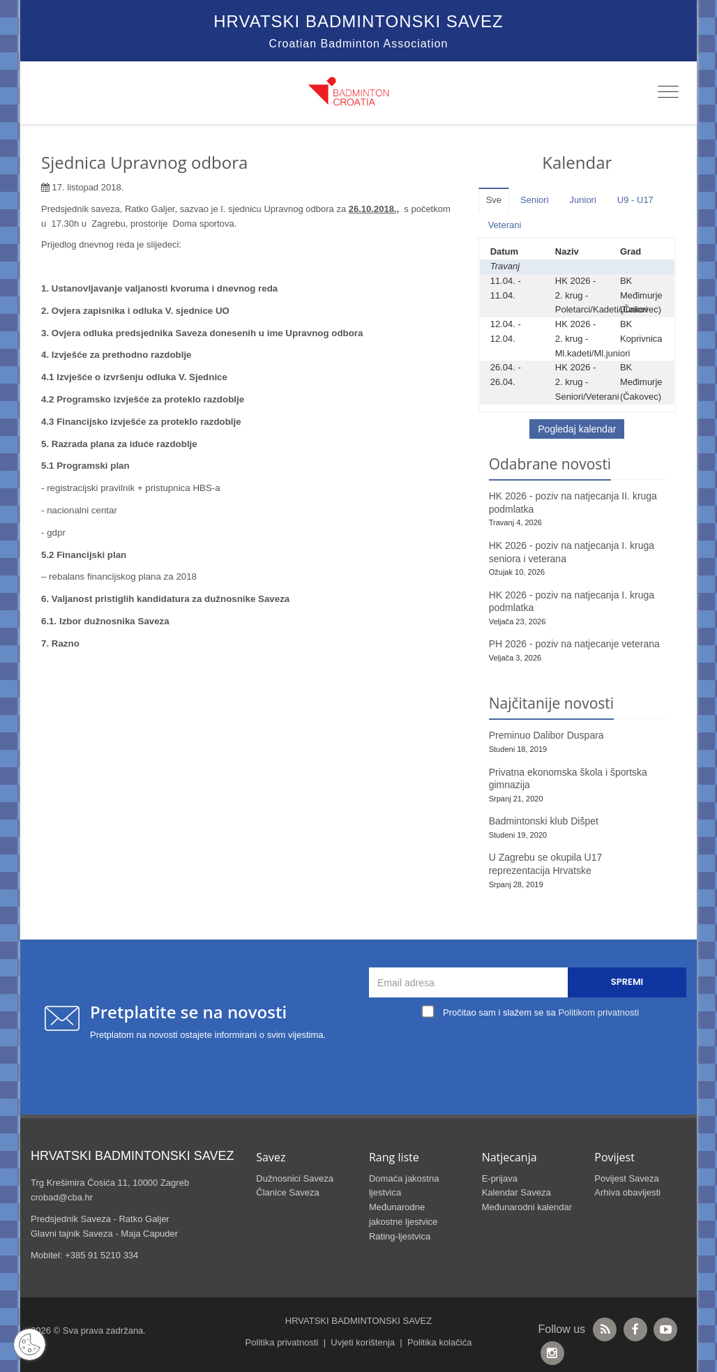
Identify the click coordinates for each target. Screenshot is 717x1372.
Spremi (627, 981)
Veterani (505, 225)
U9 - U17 (635, 200)
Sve (493, 200)
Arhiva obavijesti (627, 1192)
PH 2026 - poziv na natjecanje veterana (574, 643)
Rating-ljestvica (399, 1236)
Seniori (534, 200)
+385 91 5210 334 (101, 1255)
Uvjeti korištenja (363, 1342)
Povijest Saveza (626, 1178)
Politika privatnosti (282, 1342)
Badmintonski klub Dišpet (543, 821)
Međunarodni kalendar (527, 1207)
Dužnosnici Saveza (294, 1178)
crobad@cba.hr (62, 1197)
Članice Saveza (287, 1192)
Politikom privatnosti (598, 1012)
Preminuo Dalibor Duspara (546, 735)
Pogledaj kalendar (577, 429)
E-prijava (500, 1178)
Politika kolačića (439, 1342)
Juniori (583, 200)
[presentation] (531, 1054)
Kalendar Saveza (516, 1192)
